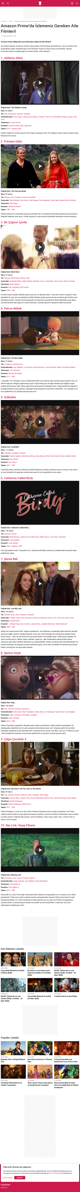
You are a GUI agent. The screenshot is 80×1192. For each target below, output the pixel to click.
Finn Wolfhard (56, 117)
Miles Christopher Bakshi (66, 367)
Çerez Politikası (54, 1173)
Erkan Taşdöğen (28, 712)
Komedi (19, 114)
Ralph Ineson (44, 537)
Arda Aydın (17, 712)
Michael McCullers (15, 373)
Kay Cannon (14, 459)
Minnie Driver (59, 456)
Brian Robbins (15, 284)
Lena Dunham (15, 540)
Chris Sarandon (44, 200)
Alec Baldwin (18, 367)
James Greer (35, 624)
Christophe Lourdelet (29, 715)
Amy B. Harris (25, 624)
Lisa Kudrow (28, 367)
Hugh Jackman (18, 881)
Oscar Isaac (17, 117)
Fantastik (26, 114)
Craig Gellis (49, 281)
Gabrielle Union (38, 281)
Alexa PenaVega (60, 798)
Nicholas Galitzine (28, 456)
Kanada (14, 129)
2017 (8, 377)
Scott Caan (58, 281)
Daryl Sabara (71, 798)
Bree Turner (70, 618)
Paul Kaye (62, 537)
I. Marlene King (13, 624)
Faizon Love (51, 618)
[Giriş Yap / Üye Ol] (72, 3)
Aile (5, 114)
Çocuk (19, 878)
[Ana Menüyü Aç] (3, 3)
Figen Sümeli (59, 712)
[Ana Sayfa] (40, 3)
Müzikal (17, 709)
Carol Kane (55, 200)
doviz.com (4, 1187)
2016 (8, 721)
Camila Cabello (15, 456)
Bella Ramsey (14, 537)
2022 (8, 546)
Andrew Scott (25, 537)
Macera (7, 197)
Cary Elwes (24, 200)
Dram (13, 615)
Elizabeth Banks (15, 281)
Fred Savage (33, 200)
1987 (8, 210)
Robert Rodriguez (16, 801)
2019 (8, 129)
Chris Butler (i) (15, 884)
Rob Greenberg (13, 287)
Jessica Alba (14, 798)
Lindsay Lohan (15, 618)
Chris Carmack (26, 618)
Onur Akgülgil (70, 712)
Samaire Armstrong (39, 618)
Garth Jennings (15, 715)
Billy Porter (50, 456)
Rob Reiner (14, 203)
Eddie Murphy (27, 281)
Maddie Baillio (70, 456)
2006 (8, 627)
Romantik (32, 197)
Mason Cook (48, 798)
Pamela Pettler (13, 126)
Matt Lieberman (25, 126)
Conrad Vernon (15, 123)
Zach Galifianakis (41, 881)
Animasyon (12, 114)
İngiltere (15, 546)
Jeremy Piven (25, 798)
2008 (8, 290)
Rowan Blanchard (37, 798)
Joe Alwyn (54, 537)
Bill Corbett (24, 287)
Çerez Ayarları (8, 1178)
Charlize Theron (44, 117)
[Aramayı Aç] (8, 3)
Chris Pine (61, 618)
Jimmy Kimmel (51, 367)
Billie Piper (35, 537)
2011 (8, 807)
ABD (19, 129)
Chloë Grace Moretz (30, 117)
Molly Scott (26, 804)
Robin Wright (14, 200)
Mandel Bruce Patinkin (68, 200)
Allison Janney (67, 117)
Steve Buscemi (39, 367)
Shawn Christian (69, 281)
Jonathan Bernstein (48, 624)
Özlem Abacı (39, 712)
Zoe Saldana (29, 881)
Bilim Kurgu (15, 278)
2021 (8, 465)
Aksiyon (17, 795)
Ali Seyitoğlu (49, 712)
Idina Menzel (40, 456)
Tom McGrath (15, 370)
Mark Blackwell (61, 624)
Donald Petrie (15, 621)
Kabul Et (20, 1178)
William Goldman (14, 207)
